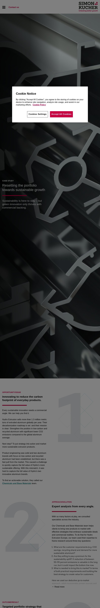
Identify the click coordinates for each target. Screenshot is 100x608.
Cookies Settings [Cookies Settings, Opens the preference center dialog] (38, 114)
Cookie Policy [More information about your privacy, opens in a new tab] (39, 105)
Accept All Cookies (61, 114)
